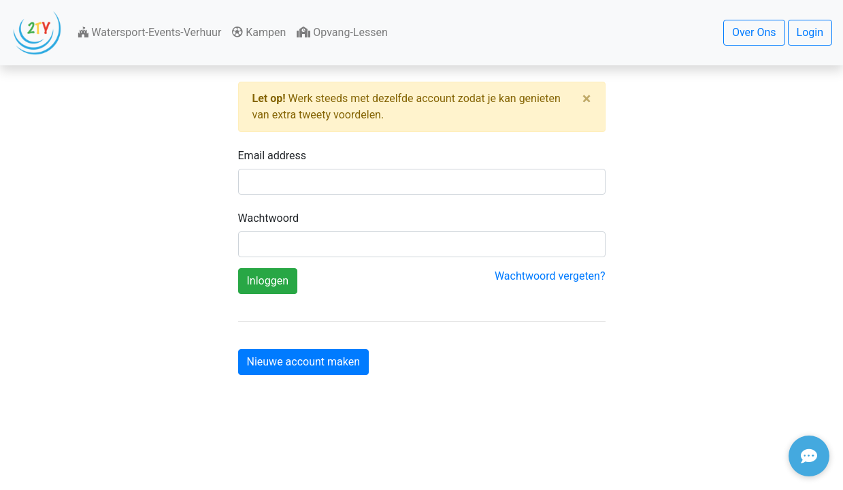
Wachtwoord (268, 218)
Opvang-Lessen (342, 32)
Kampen (259, 32)
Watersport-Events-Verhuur (149, 32)
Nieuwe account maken (304, 361)
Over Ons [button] (754, 32)
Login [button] (810, 32)
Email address (272, 155)
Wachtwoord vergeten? (550, 276)
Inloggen (268, 280)
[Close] (587, 98)
